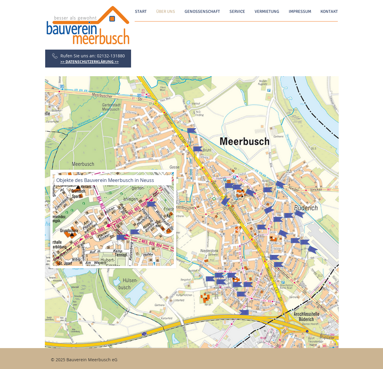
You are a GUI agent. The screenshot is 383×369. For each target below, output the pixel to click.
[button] (192, 136)
